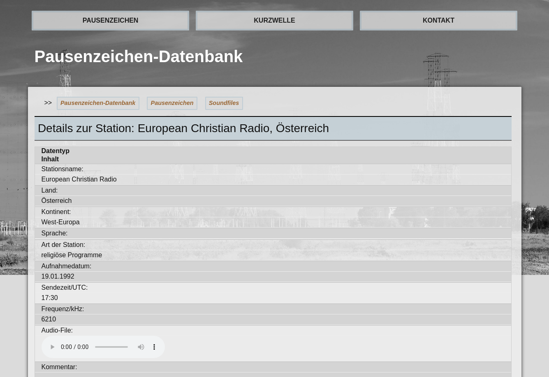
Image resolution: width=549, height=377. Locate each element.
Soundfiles (224, 103)
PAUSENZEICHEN (111, 20)
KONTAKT (438, 20)
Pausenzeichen (172, 103)
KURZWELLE (274, 20)
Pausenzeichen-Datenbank (97, 103)
